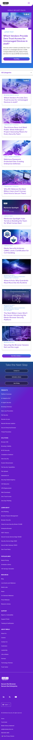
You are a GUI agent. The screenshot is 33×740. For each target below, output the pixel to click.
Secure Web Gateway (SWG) (9, 545)
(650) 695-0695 (5, 732)
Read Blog (16, 58)
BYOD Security (5, 450)
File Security (4, 415)
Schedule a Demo (16, 377)
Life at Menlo (4, 654)
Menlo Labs (4, 587)
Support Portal (5, 619)
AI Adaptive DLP (5, 398)
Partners (3, 658)
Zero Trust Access (6, 496)
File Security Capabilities (8, 467)
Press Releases (5, 599)
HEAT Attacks (5, 532)
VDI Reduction (5, 484)
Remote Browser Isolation (8, 423)
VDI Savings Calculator (7, 568)
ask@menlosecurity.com (7, 729)
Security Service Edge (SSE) (9, 541)
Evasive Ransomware (7, 463)
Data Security (5, 458)
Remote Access (5, 419)
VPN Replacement (6, 488)
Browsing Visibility (6, 446)
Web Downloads (5, 492)
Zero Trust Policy (6, 549)
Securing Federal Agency (8, 479)
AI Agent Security (6, 402)
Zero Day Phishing (6, 500)
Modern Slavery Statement (7, 725)
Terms (2, 718)
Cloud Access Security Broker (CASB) (11, 524)
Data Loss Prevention (7, 411)
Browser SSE (4, 442)
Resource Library (6, 604)
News (2, 591)
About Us (3, 633)
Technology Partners (7, 662)
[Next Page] (16, 355)
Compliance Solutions (7, 454)
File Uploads (4, 471)
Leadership (4, 650)
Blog (2, 578)
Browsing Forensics (6, 406)
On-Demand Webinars (7, 595)
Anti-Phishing (5, 511)
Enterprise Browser (6, 528)
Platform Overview (6, 394)
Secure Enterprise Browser (8, 427)
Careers (3, 637)
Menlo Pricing (5, 560)
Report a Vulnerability (7, 615)
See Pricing (16, 383)
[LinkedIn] (3, 697)
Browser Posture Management (9, 515)
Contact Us (16, 370)
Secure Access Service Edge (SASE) (11, 537)
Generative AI (5, 475)
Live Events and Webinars (8, 583)
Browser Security (6, 520)
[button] (28, 3)
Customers (4, 646)
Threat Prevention (6, 432)
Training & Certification (7, 623)
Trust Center (4, 667)
